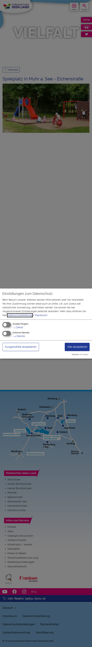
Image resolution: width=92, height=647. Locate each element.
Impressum (41, 315)
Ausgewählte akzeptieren (20, 346)
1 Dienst (18, 327)
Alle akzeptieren (77, 346)
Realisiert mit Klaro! (80, 354)
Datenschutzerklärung (20, 315)
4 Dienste (19, 336)
